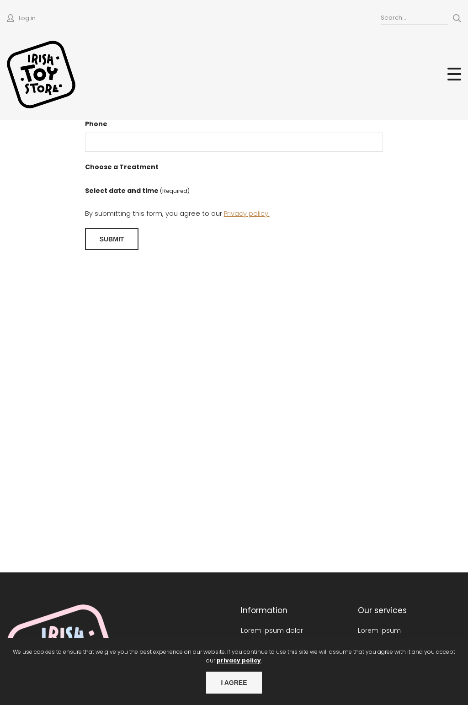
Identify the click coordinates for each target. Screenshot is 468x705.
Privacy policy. (247, 213)
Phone (96, 123)
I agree (234, 682)
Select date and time (137, 191)
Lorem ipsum (379, 630)
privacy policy (239, 660)
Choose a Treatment (122, 166)
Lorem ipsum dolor (272, 630)
